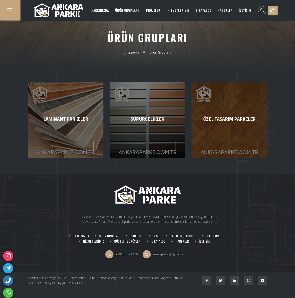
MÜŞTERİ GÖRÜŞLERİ (128, 241)
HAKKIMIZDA (100, 10)
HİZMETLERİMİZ (179, 10)
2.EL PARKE (213, 236)
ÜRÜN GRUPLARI (127, 10)
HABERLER (225, 10)
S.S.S (157, 236)
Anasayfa (131, 52)
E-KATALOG (204, 10)
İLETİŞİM (245, 10)
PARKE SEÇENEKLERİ (183, 236)
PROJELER (153, 10)
